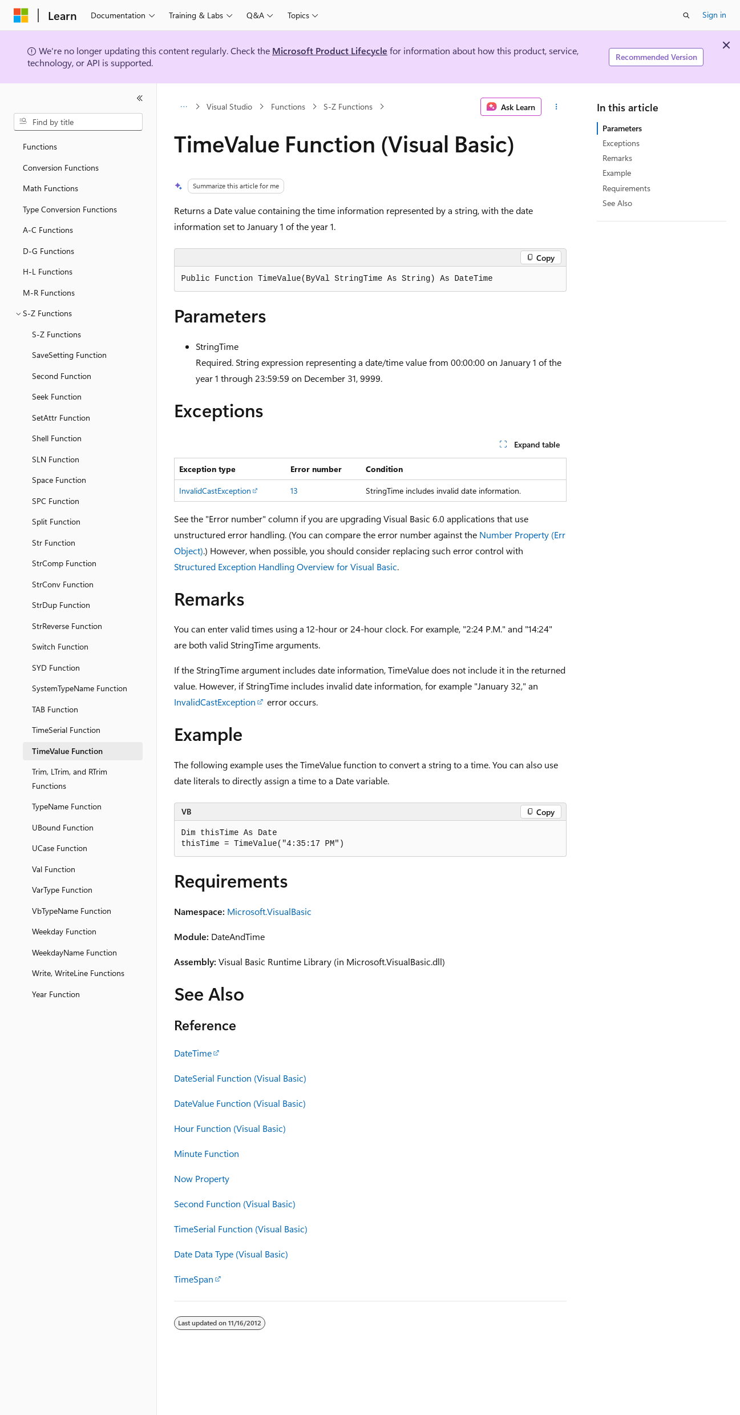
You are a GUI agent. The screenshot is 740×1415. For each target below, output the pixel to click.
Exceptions (621, 143)
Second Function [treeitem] (61, 375)
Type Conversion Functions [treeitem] (70, 209)
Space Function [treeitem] (59, 479)
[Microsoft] (21, 15)
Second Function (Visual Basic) (235, 1204)
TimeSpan (193, 1279)
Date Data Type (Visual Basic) (231, 1254)
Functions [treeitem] (40, 146)
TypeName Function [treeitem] (67, 806)
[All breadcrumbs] (184, 107)
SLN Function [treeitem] (55, 459)
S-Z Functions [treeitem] (56, 334)
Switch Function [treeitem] (60, 646)
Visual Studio (229, 106)
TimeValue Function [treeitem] (67, 750)
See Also (617, 202)
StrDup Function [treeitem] (61, 604)
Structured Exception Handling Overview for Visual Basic (285, 567)
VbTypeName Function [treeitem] (71, 910)
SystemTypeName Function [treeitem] (79, 688)
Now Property (201, 1178)
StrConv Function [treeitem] (63, 584)
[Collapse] (140, 98)
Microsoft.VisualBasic (269, 911)
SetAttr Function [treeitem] (61, 417)
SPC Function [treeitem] (55, 500)
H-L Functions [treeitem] (47, 271)
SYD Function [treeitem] (56, 667)
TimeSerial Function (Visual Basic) (241, 1229)
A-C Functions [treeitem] (48, 229)
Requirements (626, 188)
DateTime (193, 1053)
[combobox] (78, 122)
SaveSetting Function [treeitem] (69, 354)
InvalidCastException (215, 490)
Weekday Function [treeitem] (64, 931)
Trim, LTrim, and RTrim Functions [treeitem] (69, 778)
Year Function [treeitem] (56, 994)
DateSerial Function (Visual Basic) (240, 1078)
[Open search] (686, 15)
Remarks (617, 157)
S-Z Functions (348, 106)
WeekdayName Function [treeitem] (74, 952)
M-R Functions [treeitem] (49, 292)
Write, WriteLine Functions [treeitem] (78, 972)
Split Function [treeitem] (56, 521)
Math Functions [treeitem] (50, 188)
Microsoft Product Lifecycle (329, 51)
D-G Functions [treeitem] (48, 250)
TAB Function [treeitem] (55, 709)
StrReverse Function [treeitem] (67, 625)
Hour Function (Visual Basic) (230, 1128)
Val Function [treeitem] (53, 869)
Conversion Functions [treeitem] (61, 167)
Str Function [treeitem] (53, 542)
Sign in (714, 14)
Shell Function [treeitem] (57, 438)
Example (616, 172)
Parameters (622, 128)
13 (294, 490)
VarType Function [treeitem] (62, 889)
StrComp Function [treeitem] (64, 563)
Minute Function (206, 1153)
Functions (288, 106)
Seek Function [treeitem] (57, 396)
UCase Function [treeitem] (59, 847)
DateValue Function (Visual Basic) (240, 1103)
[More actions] (556, 107)
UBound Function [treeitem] (63, 827)
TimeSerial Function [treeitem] (66, 729)
